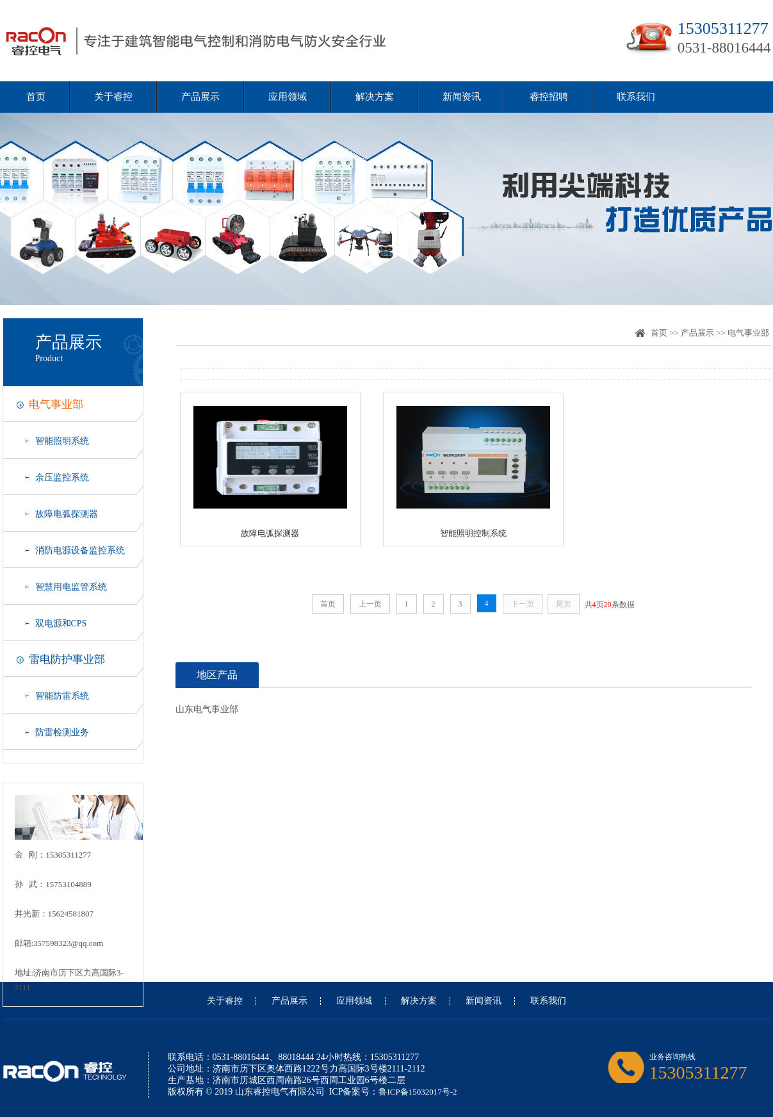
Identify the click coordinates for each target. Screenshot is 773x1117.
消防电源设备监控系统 (80, 550)
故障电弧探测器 (66, 514)
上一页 (370, 603)
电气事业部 (56, 404)
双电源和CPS (61, 623)
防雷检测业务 (62, 732)
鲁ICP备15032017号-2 (417, 1092)
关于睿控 (113, 97)
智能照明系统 (62, 441)
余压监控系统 (62, 477)
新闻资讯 (462, 97)
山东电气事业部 (206, 709)
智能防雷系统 (62, 696)
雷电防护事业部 (67, 659)
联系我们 (636, 97)
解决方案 (374, 97)
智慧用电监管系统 (71, 587)
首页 (35, 97)
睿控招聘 (549, 97)
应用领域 (287, 97)
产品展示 (200, 97)
